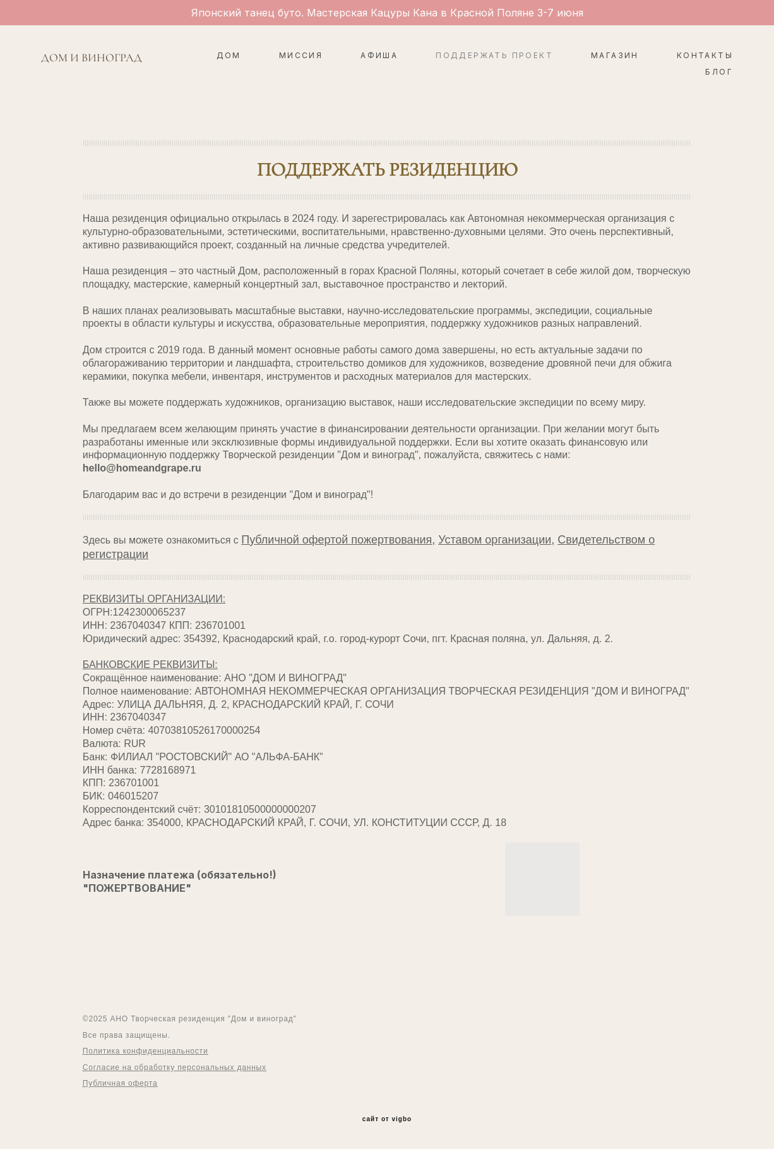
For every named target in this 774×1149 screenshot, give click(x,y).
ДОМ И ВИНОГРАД (91, 57)
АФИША (379, 55)
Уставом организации (494, 539)
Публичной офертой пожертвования (336, 539)
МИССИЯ (301, 55)
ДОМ (229, 55)
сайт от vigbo (387, 1119)
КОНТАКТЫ (705, 55)
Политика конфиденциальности (145, 1051)
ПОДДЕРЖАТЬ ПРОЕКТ (494, 55)
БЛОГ (719, 71)
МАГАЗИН (615, 55)
